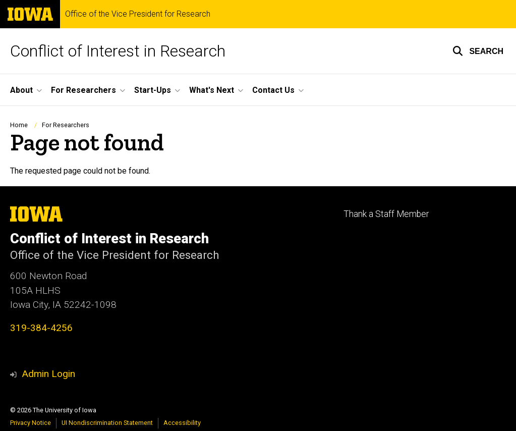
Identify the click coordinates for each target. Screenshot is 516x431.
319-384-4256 (41, 328)
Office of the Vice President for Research (137, 14)
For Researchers (65, 125)
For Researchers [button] (83, 90)
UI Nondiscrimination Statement (107, 422)
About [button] (21, 90)
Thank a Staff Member (386, 214)
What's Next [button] (211, 90)
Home (19, 125)
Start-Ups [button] (152, 90)
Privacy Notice (30, 422)
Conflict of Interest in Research (117, 51)
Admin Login (48, 374)
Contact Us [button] (273, 90)
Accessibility (182, 422)
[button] (478, 51)
